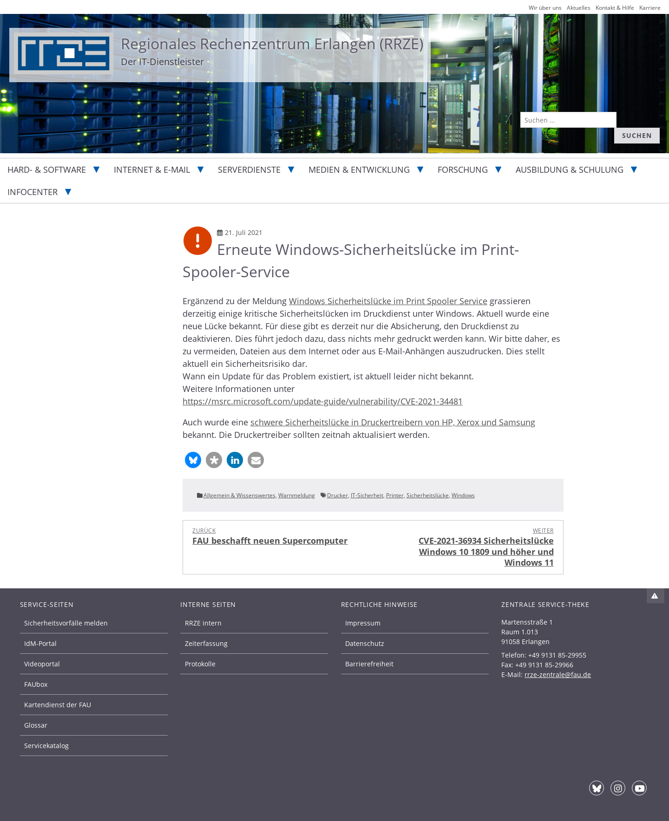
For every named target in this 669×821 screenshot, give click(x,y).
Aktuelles (578, 8)
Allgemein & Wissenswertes (239, 495)
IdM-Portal (40, 643)
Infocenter (32, 191)
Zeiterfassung (206, 643)
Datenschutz (364, 643)
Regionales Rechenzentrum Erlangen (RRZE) (272, 43)
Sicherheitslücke (428, 495)
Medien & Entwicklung (359, 169)
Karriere (650, 8)
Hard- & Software (46, 169)
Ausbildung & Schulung (569, 169)
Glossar (35, 725)
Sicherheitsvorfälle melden (66, 623)
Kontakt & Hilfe (615, 8)
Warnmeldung (296, 495)
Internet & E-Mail (152, 169)
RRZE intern (203, 623)
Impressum (362, 623)
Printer (395, 495)
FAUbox (35, 684)
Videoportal (42, 663)
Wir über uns (545, 8)
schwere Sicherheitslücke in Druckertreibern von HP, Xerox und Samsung (392, 422)
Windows (463, 495)
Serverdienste (249, 169)
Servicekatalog (46, 745)
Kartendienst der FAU (57, 704)
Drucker (337, 495)
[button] (193, 460)
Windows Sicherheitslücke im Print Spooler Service (388, 300)
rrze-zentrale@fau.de (558, 674)
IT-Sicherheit (367, 495)
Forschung (463, 169)
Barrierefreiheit (369, 663)
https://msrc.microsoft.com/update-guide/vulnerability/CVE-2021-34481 (323, 401)
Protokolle (200, 663)
